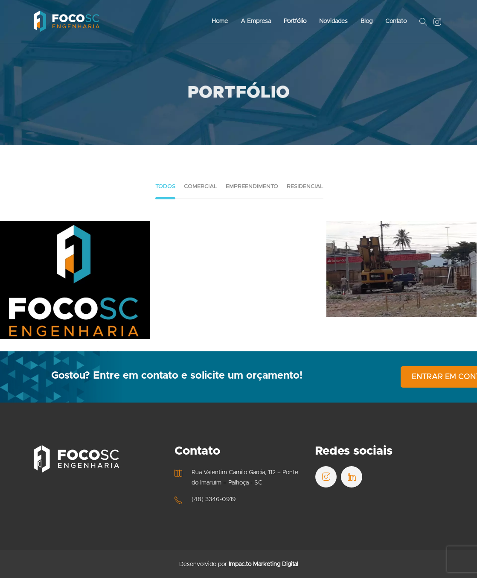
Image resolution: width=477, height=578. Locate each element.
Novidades (333, 21)
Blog (366, 21)
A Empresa (256, 21)
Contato (396, 21)
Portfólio (295, 21)
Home (220, 21)
